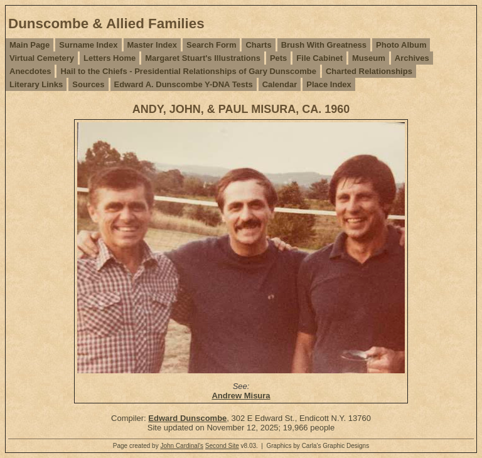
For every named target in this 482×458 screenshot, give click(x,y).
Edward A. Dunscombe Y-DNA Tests (183, 84)
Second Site (222, 445)
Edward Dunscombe (187, 418)
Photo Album (401, 45)
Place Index (328, 84)
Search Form (211, 45)
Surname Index (88, 45)
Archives (412, 58)
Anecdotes (30, 71)
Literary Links (36, 84)
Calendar (279, 84)
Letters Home (109, 58)
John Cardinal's (181, 445)
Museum (368, 58)
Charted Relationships (369, 71)
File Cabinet (319, 58)
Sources (88, 84)
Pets (278, 58)
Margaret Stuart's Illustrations (202, 58)
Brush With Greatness (324, 45)
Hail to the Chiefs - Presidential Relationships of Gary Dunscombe (188, 71)
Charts (258, 45)
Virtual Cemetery (41, 58)
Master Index (152, 45)
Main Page (29, 45)
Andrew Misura (241, 395)
